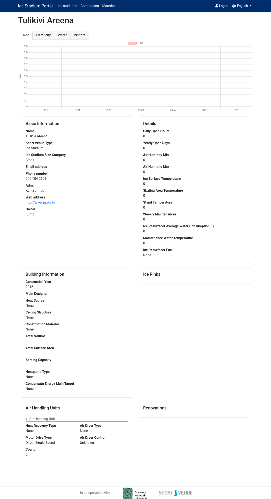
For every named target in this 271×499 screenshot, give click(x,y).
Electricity (43, 35)
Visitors (79, 35)
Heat (25, 35)
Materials (109, 6)
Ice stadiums (67, 6)
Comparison (89, 6)
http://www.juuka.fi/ (40, 202)
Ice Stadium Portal (35, 5)
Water (62, 35)
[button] (241, 6)
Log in (221, 6)
